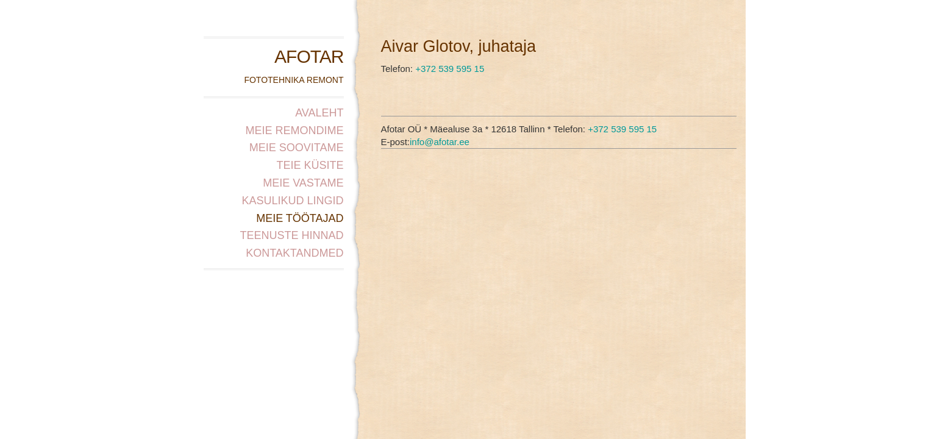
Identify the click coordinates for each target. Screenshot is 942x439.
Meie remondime (294, 130)
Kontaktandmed (294, 253)
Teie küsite (309, 165)
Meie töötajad (299, 218)
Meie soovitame (296, 147)
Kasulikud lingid (292, 201)
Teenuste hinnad (291, 235)
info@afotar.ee (439, 142)
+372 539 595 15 (449, 68)
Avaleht (319, 113)
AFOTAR (308, 56)
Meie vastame (303, 183)
